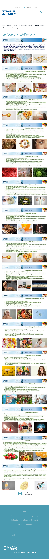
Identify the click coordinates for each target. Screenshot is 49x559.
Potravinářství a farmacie (25, 26)
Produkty (9, 26)
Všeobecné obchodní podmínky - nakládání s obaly (24, 520)
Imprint (24, 512)
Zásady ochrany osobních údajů (24, 524)
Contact (35, 7)
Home (3, 26)
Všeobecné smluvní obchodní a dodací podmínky (24, 516)
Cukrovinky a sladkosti (40, 26)
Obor (15, 26)
